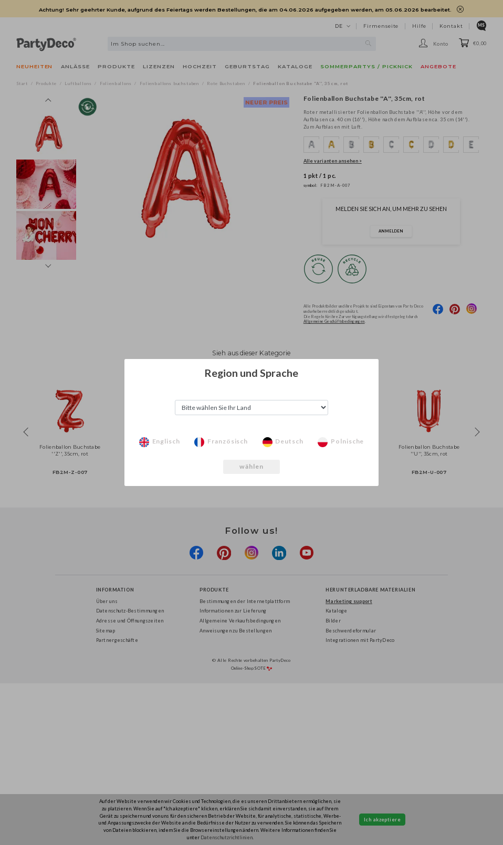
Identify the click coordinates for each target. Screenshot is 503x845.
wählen (251, 466)
